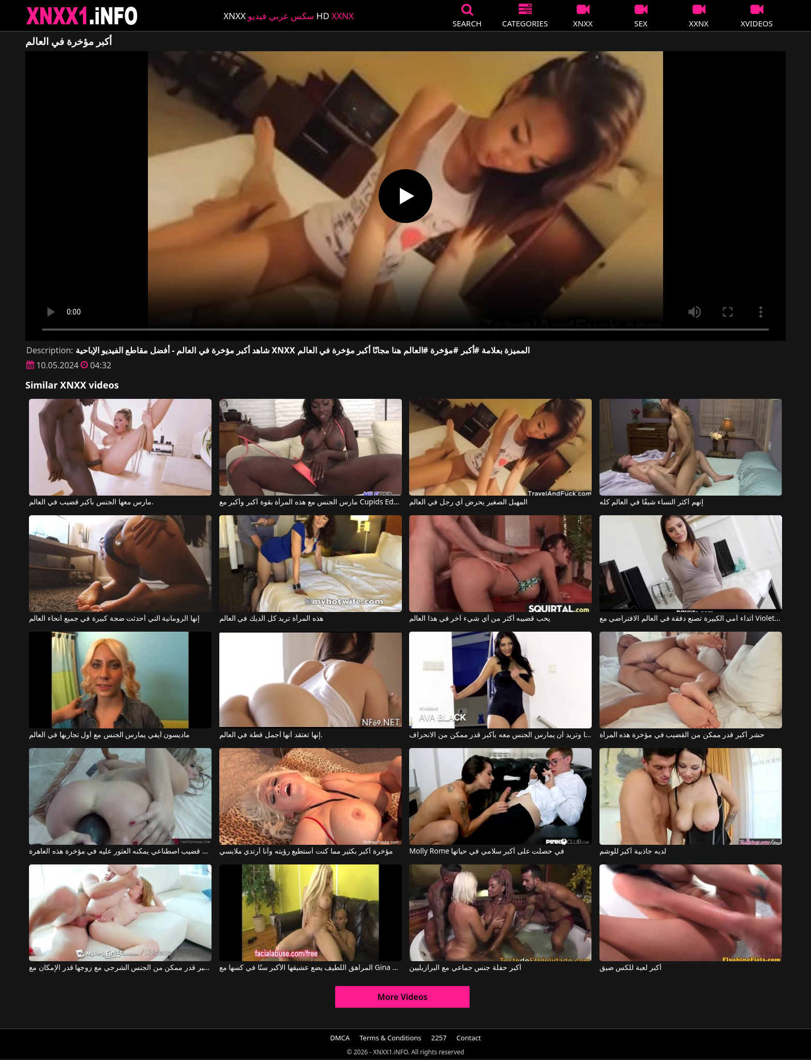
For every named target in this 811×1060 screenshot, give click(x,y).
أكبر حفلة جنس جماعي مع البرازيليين (465, 968)
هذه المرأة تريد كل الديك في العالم (271, 619)
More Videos (403, 997)
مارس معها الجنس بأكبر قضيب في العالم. (91, 502)
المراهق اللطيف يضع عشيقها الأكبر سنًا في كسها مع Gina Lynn (310, 968)
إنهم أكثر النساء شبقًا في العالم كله (651, 502)
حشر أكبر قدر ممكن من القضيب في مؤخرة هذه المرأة (681, 735)
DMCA (340, 1037)
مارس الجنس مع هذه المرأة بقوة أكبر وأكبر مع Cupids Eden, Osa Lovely (310, 502)
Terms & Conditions (390, 1037)
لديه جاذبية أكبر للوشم (632, 851)
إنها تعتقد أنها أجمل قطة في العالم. (271, 735)
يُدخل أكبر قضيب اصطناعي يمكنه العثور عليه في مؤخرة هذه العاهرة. (120, 851)
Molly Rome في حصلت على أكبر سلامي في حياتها (486, 851)
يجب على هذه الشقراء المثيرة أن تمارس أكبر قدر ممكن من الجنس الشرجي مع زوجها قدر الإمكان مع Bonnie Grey (120, 968)
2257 (439, 1037)
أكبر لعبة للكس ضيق (630, 968)
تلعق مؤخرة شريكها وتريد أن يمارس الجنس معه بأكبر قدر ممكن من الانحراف (500, 735)
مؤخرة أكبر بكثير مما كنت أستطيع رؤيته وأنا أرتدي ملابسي (306, 851)
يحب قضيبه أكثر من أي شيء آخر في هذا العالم (479, 619)
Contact (469, 1037)
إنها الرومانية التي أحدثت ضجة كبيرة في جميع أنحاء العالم (114, 619)
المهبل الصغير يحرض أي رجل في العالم (468, 502)
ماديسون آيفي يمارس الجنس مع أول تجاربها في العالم (109, 735)
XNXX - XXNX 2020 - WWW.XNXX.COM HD (82, 16)
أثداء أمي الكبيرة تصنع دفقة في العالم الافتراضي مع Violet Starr (690, 619)
